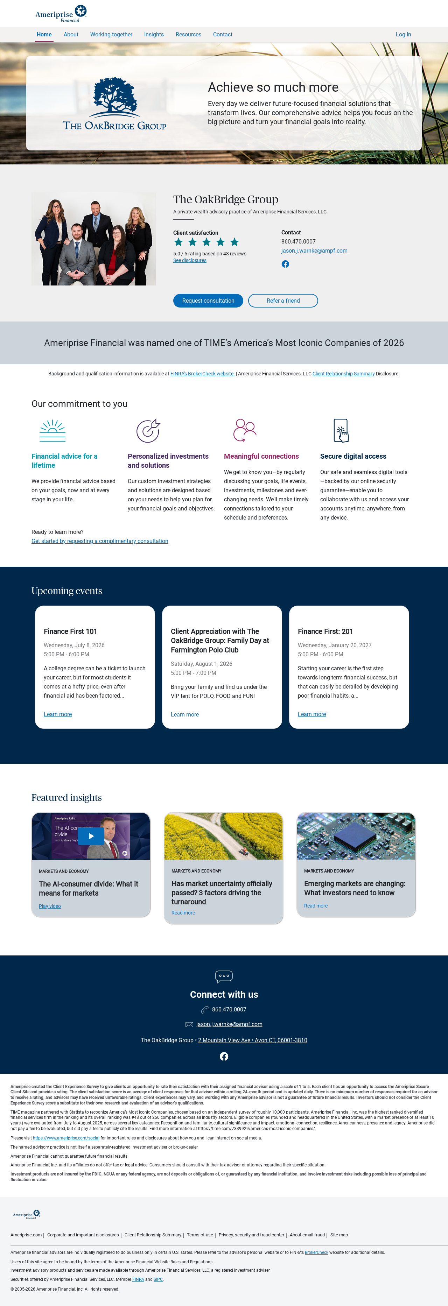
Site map (339, 1234)
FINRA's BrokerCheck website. (202, 373)
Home (44, 34)
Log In (403, 34)
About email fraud (307, 1234)
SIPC (158, 1279)
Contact (222, 34)
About (71, 34)
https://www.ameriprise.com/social (66, 1138)
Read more (183, 913)
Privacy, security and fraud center (251, 1234)
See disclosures (189, 260)
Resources (188, 34)
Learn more (58, 714)
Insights (154, 34)
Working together (111, 34)
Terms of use (200, 1234)
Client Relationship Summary (344, 373)
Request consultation (208, 300)
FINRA (138, 1279)
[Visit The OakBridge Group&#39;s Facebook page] (224, 1057)
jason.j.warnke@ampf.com (314, 250)
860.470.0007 (298, 241)
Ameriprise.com (26, 1234)
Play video (50, 906)
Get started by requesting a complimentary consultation (99, 541)
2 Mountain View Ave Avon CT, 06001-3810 (252, 1040)
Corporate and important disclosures (83, 1234)
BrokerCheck (316, 1252)
